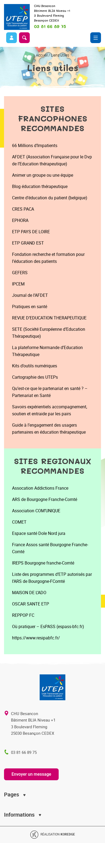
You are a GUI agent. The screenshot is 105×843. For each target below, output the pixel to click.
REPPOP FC (23, 615)
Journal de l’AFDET (30, 295)
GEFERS (20, 273)
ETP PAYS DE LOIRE (31, 232)
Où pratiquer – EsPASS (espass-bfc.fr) (48, 626)
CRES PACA (23, 209)
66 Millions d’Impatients (34, 145)
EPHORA (20, 220)
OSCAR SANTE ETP (30, 604)
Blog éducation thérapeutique (40, 186)
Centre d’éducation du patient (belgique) (49, 198)
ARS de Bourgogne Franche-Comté (44, 499)
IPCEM (18, 284)
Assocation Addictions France (40, 488)
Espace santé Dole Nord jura (38, 533)
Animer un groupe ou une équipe (42, 175)
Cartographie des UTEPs (35, 377)
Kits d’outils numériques (34, 366)
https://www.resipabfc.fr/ (36, 638)
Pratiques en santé (29, 306)
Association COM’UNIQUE (36, 511)
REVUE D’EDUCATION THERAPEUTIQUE (49, 318)
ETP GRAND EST (28, 243)
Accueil (42, 55)
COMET (19, 522)
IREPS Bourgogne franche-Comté (43, 563)
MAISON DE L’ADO (29, 592)
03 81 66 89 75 (50, 27)
